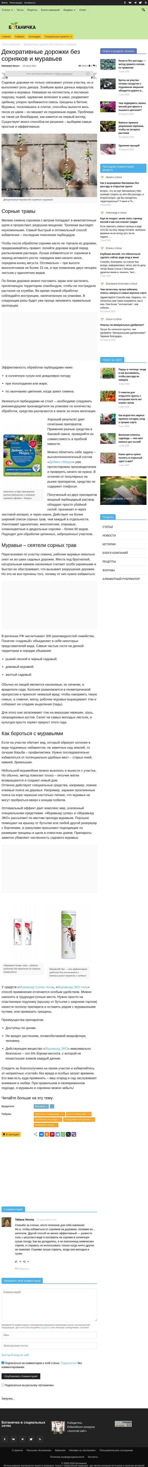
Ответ (82, 9)
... (52, 1106)
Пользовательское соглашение (116, 1450)
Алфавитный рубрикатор (121, 578)
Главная (6, 36)
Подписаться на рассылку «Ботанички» (28, 1385)
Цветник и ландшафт (49, 1114)
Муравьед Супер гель (35, 987)
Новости (109, 535)
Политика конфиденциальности (67, 1457)
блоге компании (64, 74)
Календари (34, 36)
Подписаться (69, 1363)
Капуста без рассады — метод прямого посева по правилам (132, 64)
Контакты (93, 1457)
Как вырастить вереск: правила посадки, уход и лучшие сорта (132, 419)
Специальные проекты (58, 36)
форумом (46, 1327)
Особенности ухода (48, 1119)
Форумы (69, 9)
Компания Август (11, 66)
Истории (109, 544)
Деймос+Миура (60, 462)
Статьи (7, 9)
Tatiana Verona (24, 1219)
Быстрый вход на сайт (15, 1354)
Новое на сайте (112, 359)
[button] (143, 10)
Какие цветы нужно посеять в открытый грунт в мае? (130, 458)
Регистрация (16, 3)
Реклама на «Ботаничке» (82, 1450)
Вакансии (60, 1450)
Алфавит (19, 36)
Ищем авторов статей (118, 498)
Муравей (41, 1106)
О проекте (17, 1450)
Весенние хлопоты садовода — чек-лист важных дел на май (131, 438)
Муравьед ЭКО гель (73, 987)
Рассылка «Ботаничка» (39, 1450)
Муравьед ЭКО (56, 1048)
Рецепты (32, 9)
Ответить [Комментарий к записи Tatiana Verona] (22, 1268)
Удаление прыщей (129, 145)
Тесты (20, 9)
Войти (5, 3)
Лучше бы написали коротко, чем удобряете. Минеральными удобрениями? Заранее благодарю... (122, 333)
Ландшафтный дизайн (79, 1119)
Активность (29, 3)
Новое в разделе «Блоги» (119, 51)
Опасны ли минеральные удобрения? (122, 325)
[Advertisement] (49, 1173)
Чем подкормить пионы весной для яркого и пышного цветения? (132, 106)
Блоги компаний (50, 9)
